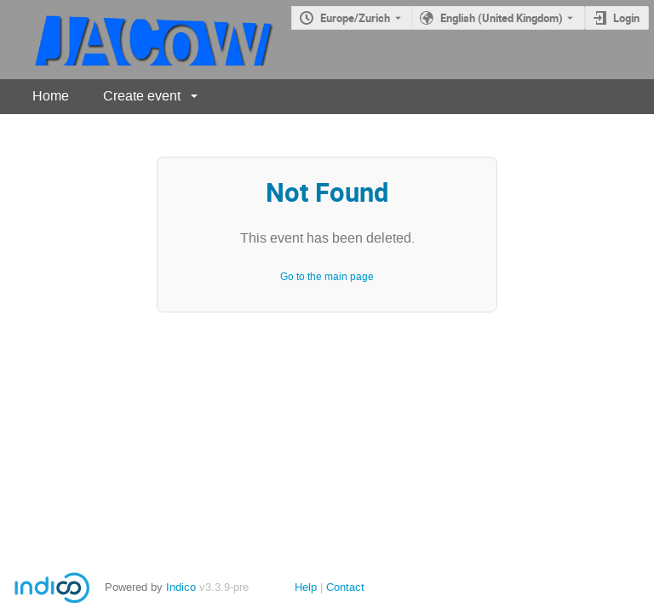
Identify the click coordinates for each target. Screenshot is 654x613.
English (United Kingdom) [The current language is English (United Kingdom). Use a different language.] (501, 18)
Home (50, 96)
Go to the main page (327, 277)
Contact (345, 587)
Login (626, 18)
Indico (181, 587)
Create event (142, 96)
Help (306, 587)
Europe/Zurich (355, 18)
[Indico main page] (138, 39)
